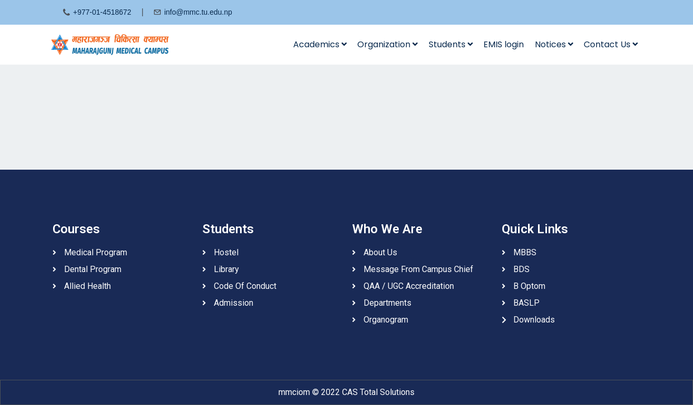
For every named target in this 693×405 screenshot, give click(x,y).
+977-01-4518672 (102, 12)
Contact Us (611, 44)
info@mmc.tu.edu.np (198, 12)
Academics (320, 44)
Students (451, 44)
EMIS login (503, 44)
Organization (387, 44)
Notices (554, 44)
